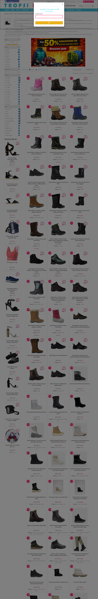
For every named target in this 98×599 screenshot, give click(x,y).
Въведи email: (38, 14)
